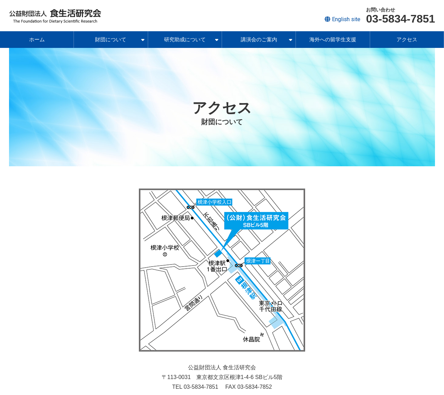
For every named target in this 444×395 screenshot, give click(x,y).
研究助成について (191, 39)
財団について (119, 39)
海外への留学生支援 (332, 39)
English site (346, 19)
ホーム (37, 39)
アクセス (406, 39)
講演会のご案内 (266, 39)
